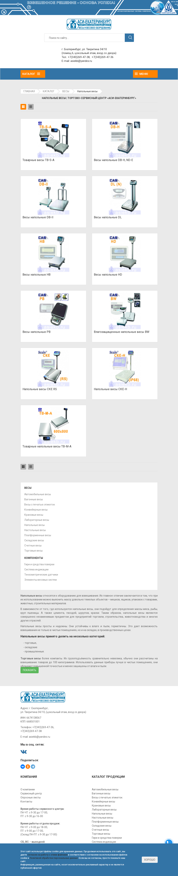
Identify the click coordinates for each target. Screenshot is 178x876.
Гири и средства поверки (39, 564)
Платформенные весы (37, 535)
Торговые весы (33, 550)
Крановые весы (33, 514)
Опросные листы (30, 797)
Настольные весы (35, 530)
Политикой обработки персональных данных (54, 858)
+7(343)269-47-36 (102, 57)
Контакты (26, 801)
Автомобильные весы (37, 494)
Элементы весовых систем (40, 579)
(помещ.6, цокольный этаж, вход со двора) (89, 53)
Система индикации (36, 569)
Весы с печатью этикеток (39, 504)
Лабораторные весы (36, 519)
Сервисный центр (31, 793)
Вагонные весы (33, 499)
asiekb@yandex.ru (81, 61)
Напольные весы (34, 525)
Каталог (31, 74)
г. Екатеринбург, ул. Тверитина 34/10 (84, 49)
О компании (27, 789)
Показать (29, 670)
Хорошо (149, 859)
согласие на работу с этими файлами (47, 854)
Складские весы (34, 540)
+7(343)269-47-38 (79, 57)
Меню (141, 74)
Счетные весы (33, 545)
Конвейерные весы (36, 509)
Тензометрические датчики (41, 574)
